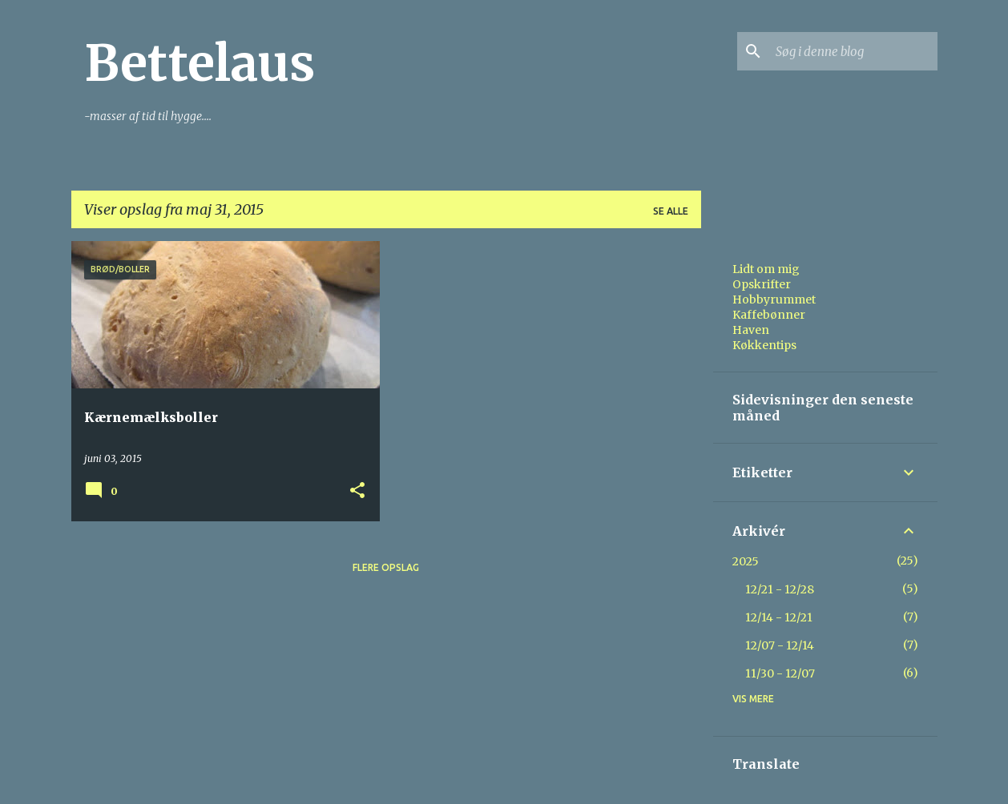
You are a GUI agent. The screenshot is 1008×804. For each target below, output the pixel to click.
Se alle (670, 211)
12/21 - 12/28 (779, 589)
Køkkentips (764, 345)
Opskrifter (761, 284)
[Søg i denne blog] (853, 51)
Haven (750, 330)
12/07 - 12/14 (779, 645)
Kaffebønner (768, 315)
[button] (357, 491)
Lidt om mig (766, 269)
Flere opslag (386, 567)
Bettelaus (199, 63)
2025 (745, 561)
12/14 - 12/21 (778, 617)
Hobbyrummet (774, 299)
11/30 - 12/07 (780, 673)
